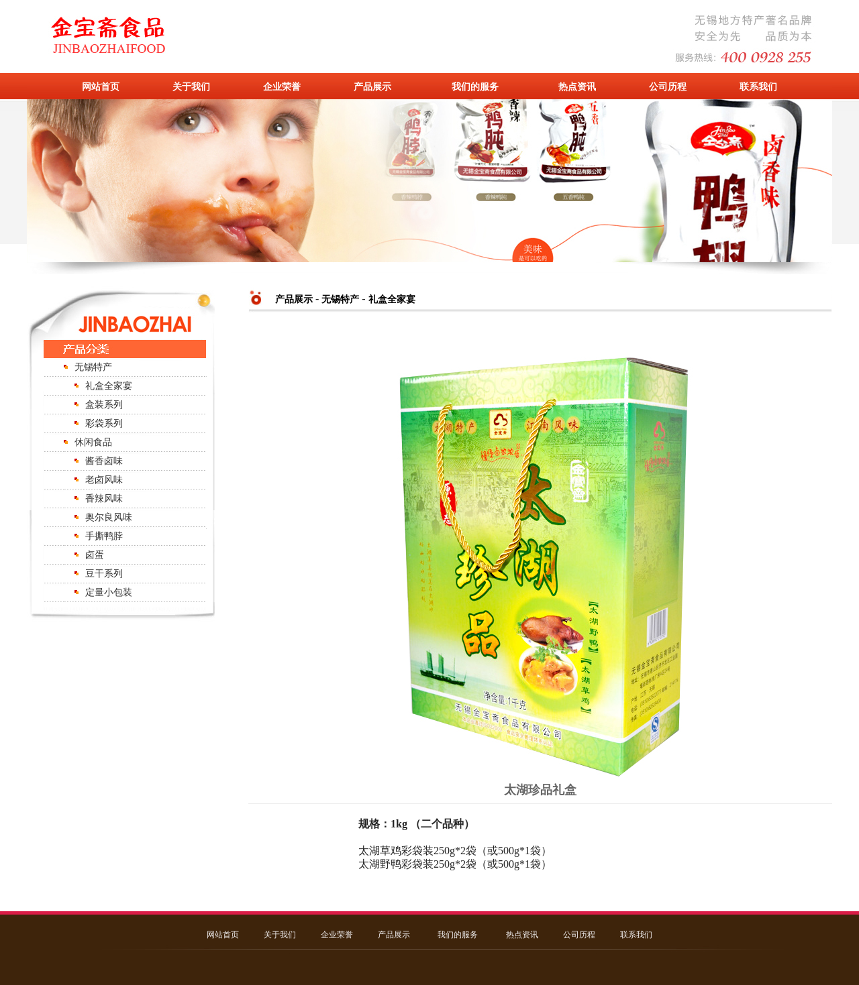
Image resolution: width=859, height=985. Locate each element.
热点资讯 (577, 86)
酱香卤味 (104, 461)
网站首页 (100, 86)
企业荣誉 (282, 86)
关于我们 (191, 86)
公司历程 (668, 86)
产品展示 (372, 86)
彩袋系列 (104, 423)
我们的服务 (475, 86)
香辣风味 (104, 499)
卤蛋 (94, 555)
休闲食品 (93, 442)
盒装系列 (104, 405)
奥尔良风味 (108, 517)
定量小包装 (108, 592)
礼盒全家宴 (108, 386)
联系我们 (758, 86)
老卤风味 (104, 480)
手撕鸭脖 (104, 536)
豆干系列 (104, 574)
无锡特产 (93, 367)
